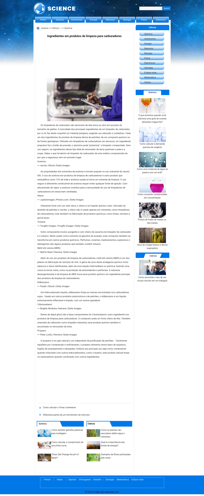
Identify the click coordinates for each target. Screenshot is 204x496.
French (47, 479)
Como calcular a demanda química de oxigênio (152, 138)
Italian (60, 479)
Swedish (97, 479)
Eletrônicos (149, 63)
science (44, 28)
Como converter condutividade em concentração (152, 188)
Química (60, 20)
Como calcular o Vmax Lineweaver (59, 407)
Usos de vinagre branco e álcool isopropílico (152, 238)
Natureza (110, 20)
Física (144, 20)
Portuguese (84, 479)
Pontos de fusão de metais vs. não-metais (152, 213)
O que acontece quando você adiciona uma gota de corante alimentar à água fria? (152, 110)
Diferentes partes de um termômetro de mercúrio (66, 415)
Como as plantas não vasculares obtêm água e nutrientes (113, 433)
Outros (147, 82)
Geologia (148, 67)
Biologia (127, 20)
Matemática (150, 77)
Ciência (55, 28)
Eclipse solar (150, 72)
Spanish (72, 479)
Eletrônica (161, 20)
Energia (93, 20)
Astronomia (76, 20)
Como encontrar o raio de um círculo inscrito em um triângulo (152, 271)
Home (43, 20)
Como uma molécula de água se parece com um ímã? (152, 163)
